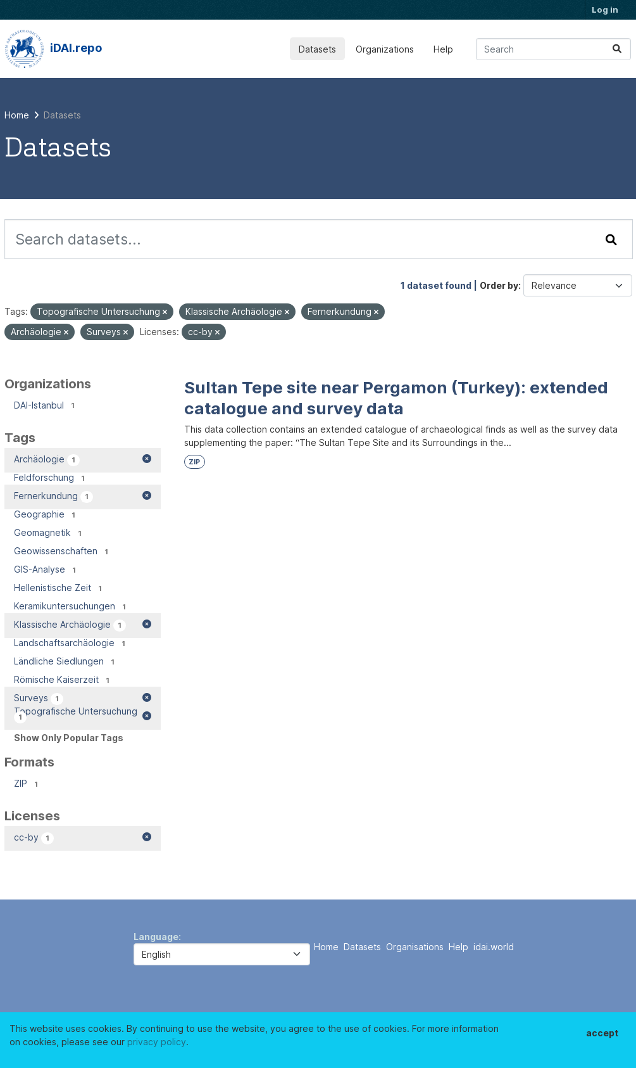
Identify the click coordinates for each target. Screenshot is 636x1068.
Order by (499, 285)
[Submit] (617, 49)
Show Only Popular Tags (68, 737)
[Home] (16, 115)
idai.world (493, 946)
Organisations (415, 946)
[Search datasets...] (553, 49)
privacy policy (156, 1041)
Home (326, 946)
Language (156, 936)
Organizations (385, 49)
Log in (605, 9)
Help (443, 49)
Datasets (317, 49)
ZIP (194, 462)
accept (602, 1032)
